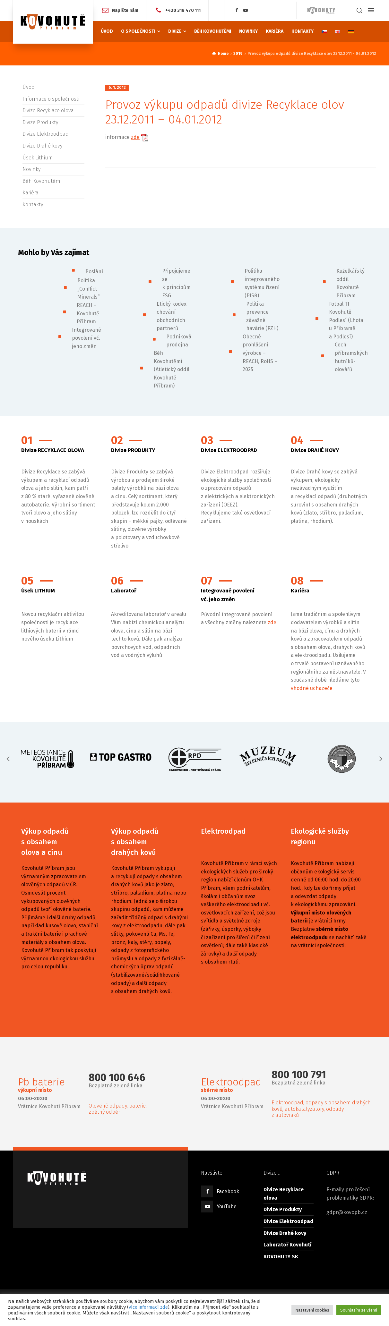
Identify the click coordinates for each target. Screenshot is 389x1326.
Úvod (28, 87)
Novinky (31, 169)
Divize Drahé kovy (42, 146)
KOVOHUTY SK (281, 1257)
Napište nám (125, 10)
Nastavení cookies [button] (312, 1310)
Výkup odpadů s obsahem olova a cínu (45, 842)
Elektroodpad (223, 831)
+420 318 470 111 (183, 10)
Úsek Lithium (37, 158)
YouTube (227, 1206)
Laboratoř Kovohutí (288, 1245)
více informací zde (148, 1307)
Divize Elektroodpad (45, 134)
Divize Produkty (40, 122)
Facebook (228, 1191)
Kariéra (30, 193)
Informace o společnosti (50, 99)
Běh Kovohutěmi (41, 181)
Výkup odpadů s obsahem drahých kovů (135, 842)
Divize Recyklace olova (48, 110)
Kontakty (32, 204)
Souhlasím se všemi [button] (358, 1310)
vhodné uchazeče (312, 688)
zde (135, 137)
